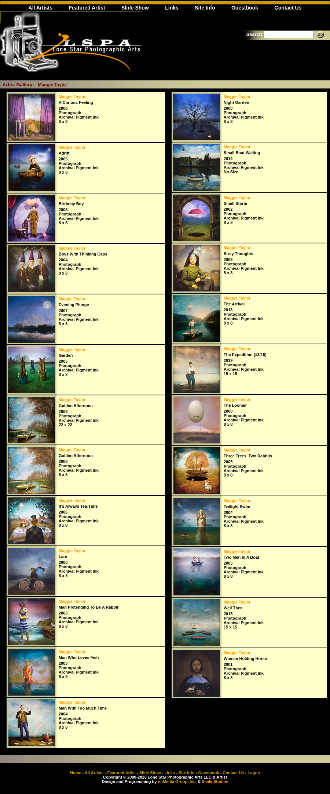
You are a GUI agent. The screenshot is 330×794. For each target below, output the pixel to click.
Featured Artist (87, 8)
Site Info (205, 8)
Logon (253, 773)
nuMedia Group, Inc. (177, 781)
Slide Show (135, 8)
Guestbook (244, 8)
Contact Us (288, 8)
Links (172, 8)
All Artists (41, 8)
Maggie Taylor (52, 84)
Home (75, 773)
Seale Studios (215, 781)
